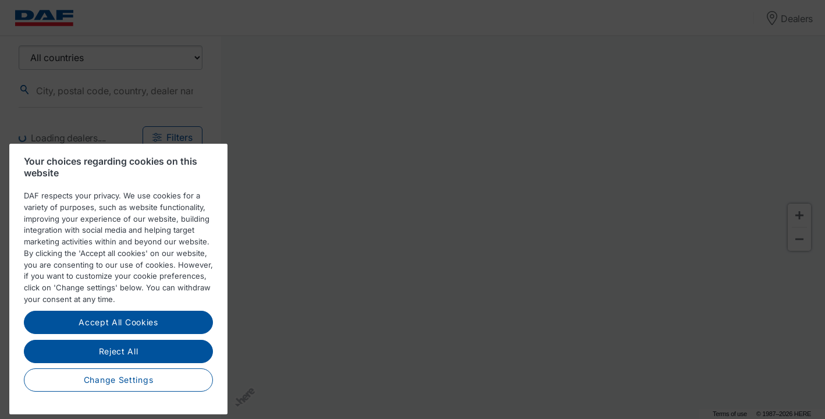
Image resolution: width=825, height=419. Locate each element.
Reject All (118, 359)
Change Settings (119, 388)
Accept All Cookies (118, 330)
